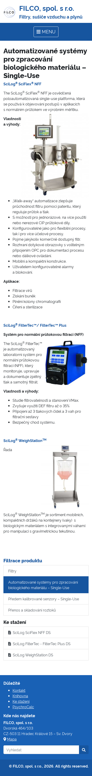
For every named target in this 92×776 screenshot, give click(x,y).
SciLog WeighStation (24, 440)
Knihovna (20, 695)
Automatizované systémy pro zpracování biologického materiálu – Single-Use (43, 584)
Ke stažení (21, 701)
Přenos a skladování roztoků (32, 609)
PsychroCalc (23, 706)
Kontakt (19, 690)
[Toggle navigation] (46, 32)
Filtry (12, 570)
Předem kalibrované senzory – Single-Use (43, 598)
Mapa (12, 738)
